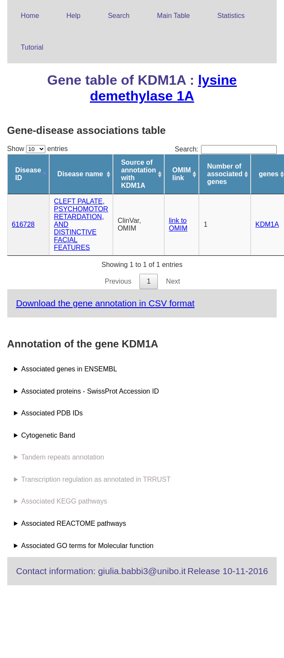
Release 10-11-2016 (227, 571)
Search (119, 15)
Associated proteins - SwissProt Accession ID (90, 391)
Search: (226, 149)
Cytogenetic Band (48, 435)
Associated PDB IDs (52, 413)
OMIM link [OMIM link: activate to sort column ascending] (181, 173)
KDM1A (267, 224)
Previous (118, 281)
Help (73, 15)
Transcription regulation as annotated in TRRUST (96, 479)
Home (30, 15)
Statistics (231, 15)
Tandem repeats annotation (62, 457)
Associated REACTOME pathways (73, 523)
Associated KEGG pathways (64, 501)
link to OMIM (178, 224)
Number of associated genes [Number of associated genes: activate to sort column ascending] (225, 174)
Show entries (37, 148)
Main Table (173, 15)
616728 (23, 224)
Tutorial (32, 47)
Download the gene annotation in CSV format (105, 303)
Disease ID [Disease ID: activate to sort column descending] (28, 173)
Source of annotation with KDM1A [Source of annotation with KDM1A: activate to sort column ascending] (138, 174)
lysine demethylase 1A (163, 88)
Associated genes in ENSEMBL (69, 369)
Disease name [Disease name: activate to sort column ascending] (80, 174)
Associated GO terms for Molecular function (87, 545)
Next (173, 281)
